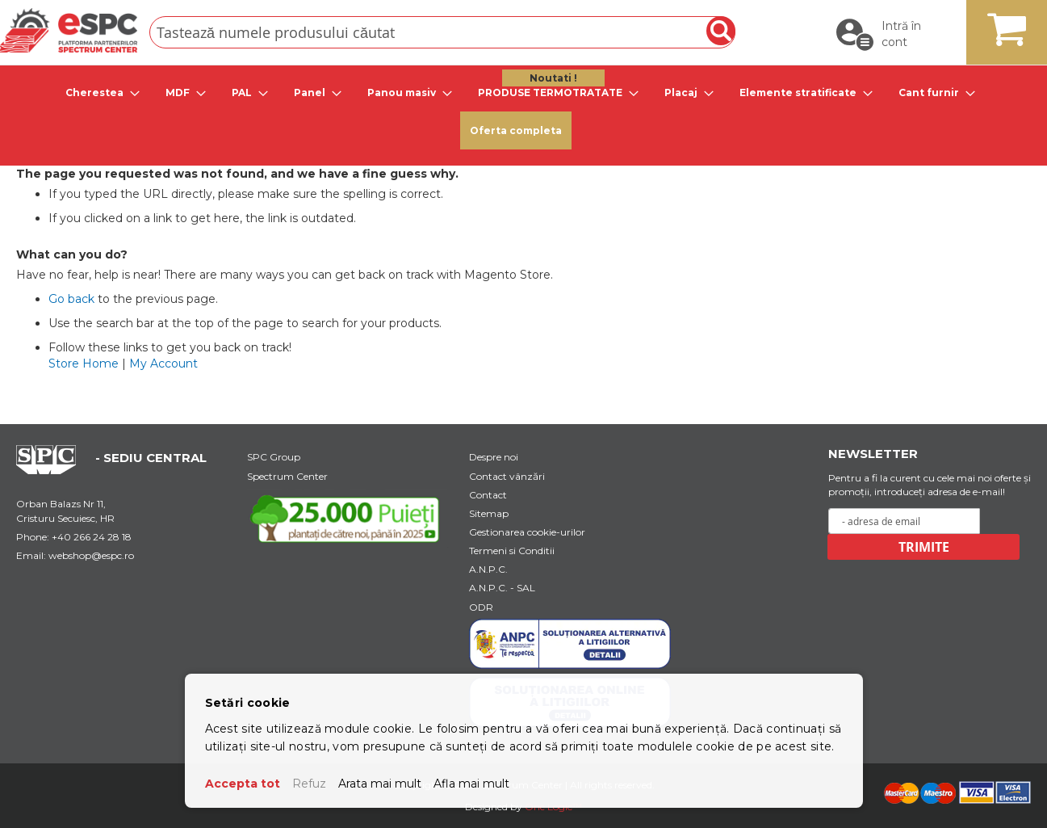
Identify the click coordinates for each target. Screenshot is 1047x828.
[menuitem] (98, 92)
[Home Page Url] (54, 470)
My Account (163, 363)
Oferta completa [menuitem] (516, 130)
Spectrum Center (287, 476)
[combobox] (442, 32)
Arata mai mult (379, 783)
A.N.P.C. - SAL (502, 588)
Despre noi (493, 457)
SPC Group (273, 457)
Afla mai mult (471, 783)
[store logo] (68, 30)
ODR (481, 607)
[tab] (98, 92)
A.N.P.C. (488, 569)
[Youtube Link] (348, 518)
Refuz (309, 783)
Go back (71, 299)
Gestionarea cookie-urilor (527, 532)
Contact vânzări (507, 476)
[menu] (523, 111)
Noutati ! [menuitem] (553, 78)
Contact (488, 495)
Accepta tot (242, 783)
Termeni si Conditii (512, 550)
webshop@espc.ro (91, 555)
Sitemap (489, 513)
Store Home (83, 363)
